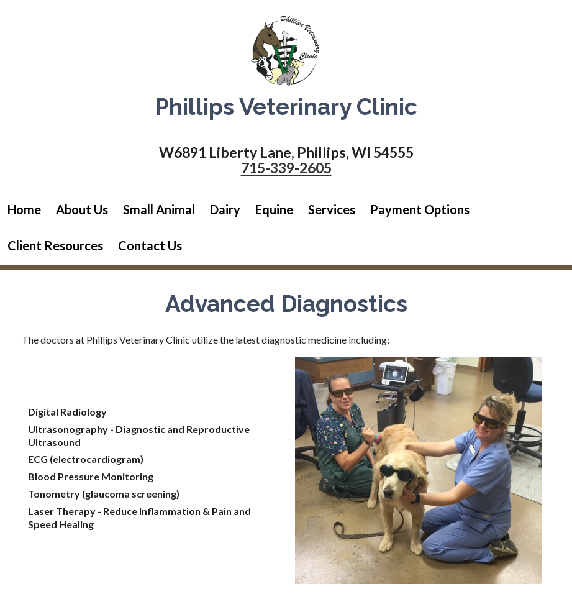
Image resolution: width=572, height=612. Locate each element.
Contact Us (150, 245)
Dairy (225, 209)
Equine (274, 209)
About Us (82, 209)
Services (331, 209)
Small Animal (159, 209)
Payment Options (420, 209)
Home (24, 209)
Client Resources (55, 245)
